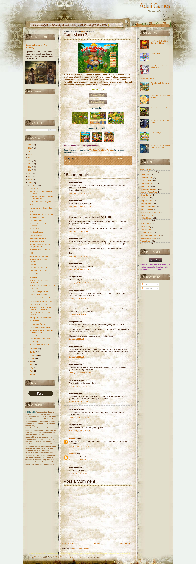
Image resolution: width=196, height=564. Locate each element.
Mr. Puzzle (33, 205)
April (32, 371)
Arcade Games (96, 158)
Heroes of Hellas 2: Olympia (40, 250)
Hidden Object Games (114, 158)
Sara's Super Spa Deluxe (39, 292)
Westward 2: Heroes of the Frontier (42, 274)
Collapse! (33, 264)
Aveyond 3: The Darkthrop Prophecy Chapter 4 (160, 146)
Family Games (145, 186)
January (33, 374)
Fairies (32, 253)
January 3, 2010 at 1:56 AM (79, 299)
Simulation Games (147, 229)
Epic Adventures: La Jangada (40, 202)
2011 (30, 176)
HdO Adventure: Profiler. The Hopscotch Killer (40, 246)
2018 (30, 154)
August (33, 358)
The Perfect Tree (36, 221)
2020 (30, 151)
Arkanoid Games (146, 178)
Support (82, 25)
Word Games (145, 244)
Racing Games (146, 224)
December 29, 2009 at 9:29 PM (80, 193)
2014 (30, 167)
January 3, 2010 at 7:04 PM (79, 314)
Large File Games (147, 201)
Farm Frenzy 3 (156, 133)
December (34, 185)
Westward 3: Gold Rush (38, 271)
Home (35, 25)
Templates (94, 557)
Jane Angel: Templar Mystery (40, 256)
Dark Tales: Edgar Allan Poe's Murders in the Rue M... (40, 308)
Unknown (73, 438)
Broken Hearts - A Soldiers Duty (41, 208)
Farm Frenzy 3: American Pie (40, 338)
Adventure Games (147, 172)
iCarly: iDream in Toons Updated (41, 298)
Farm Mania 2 (35, 188)
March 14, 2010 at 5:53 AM (78, 402)
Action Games (81, 158)
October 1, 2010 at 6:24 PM (79, 417)
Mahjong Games (146, 204)
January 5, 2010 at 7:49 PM (79, 357)
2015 (30, 164)
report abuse (151, 265)
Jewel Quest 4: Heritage (38, 241)
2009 (30, 183)
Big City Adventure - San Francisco (42, 285)
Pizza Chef (33, 335)
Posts (145, 284)
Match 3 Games (146, 209)
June (32, 365)
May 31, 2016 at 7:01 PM (78, 473)
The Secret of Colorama (38, 268)
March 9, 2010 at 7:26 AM (78, 386)
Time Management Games (150, 235)
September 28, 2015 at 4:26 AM (80, 460)
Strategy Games (146, 232)
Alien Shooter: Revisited (38, 295)
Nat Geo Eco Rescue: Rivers (40, 345)
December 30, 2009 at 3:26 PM (80, 256)
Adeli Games (154, 5)
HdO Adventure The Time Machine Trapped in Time (42, 331)
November (34, 349)
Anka (31, 211)
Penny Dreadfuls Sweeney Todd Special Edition (41, 197)
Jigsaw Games (146, 195)
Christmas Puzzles (36, 232)
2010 (30, 179)
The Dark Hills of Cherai (38, 304)
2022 (30, 145)
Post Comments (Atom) (80, 549)
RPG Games (145, 227)
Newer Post (68, 543)
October (33, 352)
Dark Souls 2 (34, 229)
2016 (30, 161)
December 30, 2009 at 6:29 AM (80, 207)
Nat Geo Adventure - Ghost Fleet (41, 214)
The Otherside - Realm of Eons (41, 327)
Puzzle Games (146, 221)
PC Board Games (147, 215)
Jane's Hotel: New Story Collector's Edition (159, 42)
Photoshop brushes (63, 557)
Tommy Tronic (156, 53)
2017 (30, 157)
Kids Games (145, 198)
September (34, 355)
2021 (30, 148)
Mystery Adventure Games (150, 212)
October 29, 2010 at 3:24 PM (79, 431)
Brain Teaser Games (148, 183)
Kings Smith (34, 288)
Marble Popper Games (148, 206)
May (32, 368)
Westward (33, 277)
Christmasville (35, 321)
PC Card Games (146, 218)
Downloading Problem (148, 78)
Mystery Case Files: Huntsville (40, 318)
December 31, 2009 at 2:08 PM (80, 269)
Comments (147, 288)
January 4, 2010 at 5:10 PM (79, 339)
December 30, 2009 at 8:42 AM (80, 231)
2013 (30, 170)
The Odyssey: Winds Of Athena (41, 301)
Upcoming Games (98, 25)
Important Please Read (149, 192)
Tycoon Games (146, 241)
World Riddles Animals (38, 217)
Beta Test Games (146, 180)
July (31, 361)
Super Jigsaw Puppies (38, 324)
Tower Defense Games (149, 238)
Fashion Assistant (36, 235)
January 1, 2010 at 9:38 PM (79, 283)
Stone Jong (34, 342)
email (45, 444)
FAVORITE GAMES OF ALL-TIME (58, 25)
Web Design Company (49, 557)
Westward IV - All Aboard (39, 238)
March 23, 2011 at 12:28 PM (79, 447)
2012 (30, 173)
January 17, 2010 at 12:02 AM (80, 373)
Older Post (124, 543)
